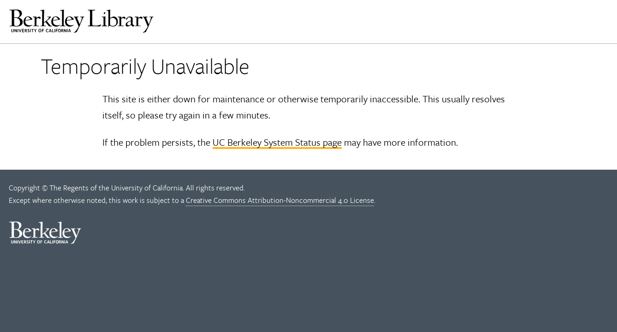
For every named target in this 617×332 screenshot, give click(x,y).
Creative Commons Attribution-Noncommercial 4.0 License (280, 200)
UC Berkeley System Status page (277, 142)
